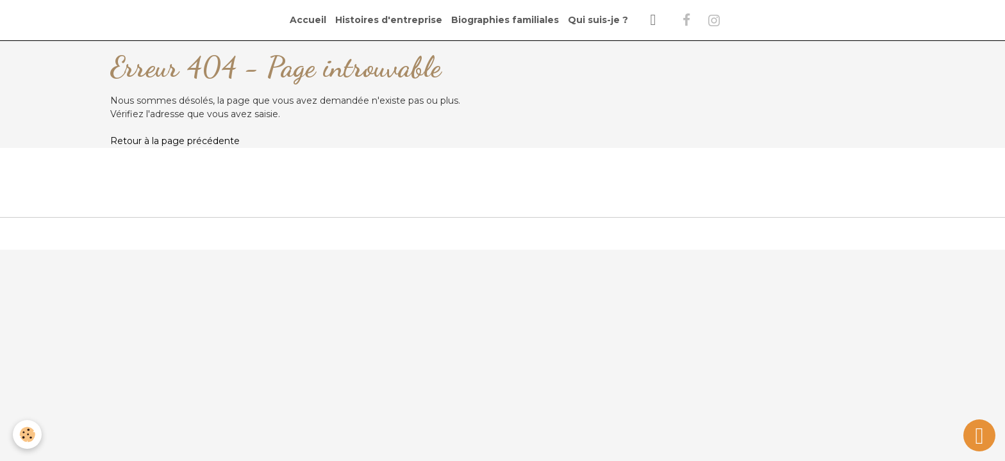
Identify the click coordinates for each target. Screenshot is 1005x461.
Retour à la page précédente (175, 141)
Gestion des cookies (502, 233)
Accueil (308, 20)
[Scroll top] (979, 435)
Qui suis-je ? (598, 20)
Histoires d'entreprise (388, 20)
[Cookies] (27, 434)
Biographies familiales (505, 20)
